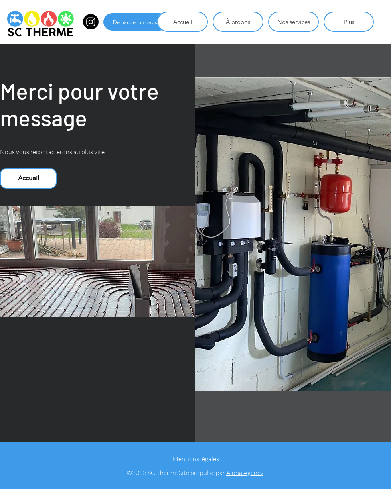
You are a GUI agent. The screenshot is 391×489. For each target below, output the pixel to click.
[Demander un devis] (135, 22)
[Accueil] (28, 178)
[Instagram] (91, 21)
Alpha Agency (244, 473)
